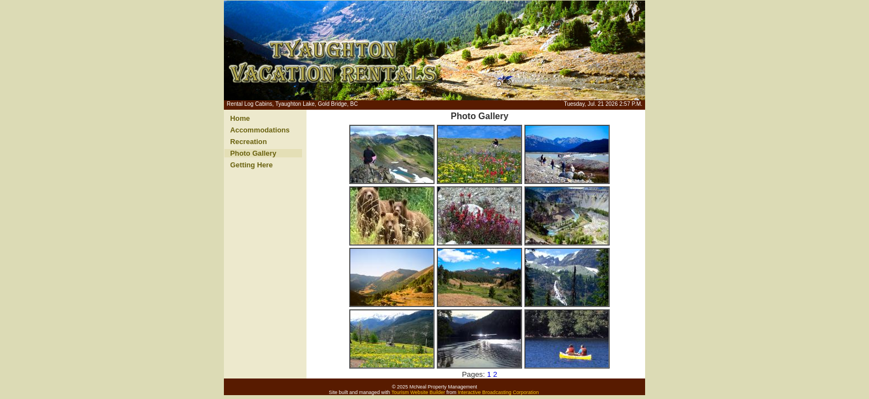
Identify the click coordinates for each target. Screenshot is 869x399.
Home (240, 118)
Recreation (248, 141)
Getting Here (251, 165)
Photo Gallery (253, 153)
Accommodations (259, 130)
